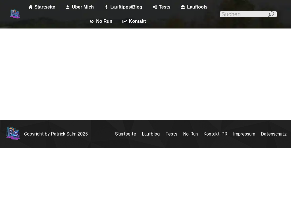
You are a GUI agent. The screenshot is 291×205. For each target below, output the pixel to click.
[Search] (248, 14)
